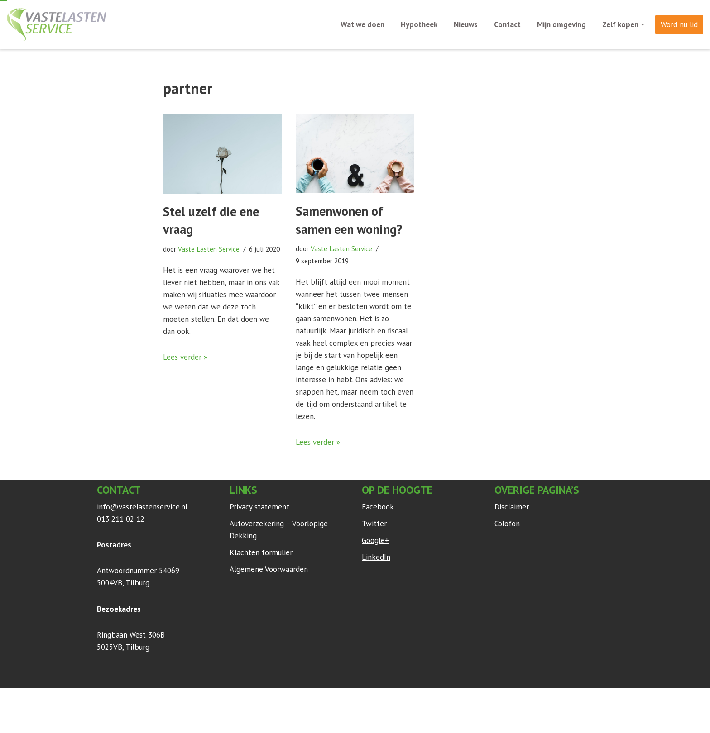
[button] (643, 25)
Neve (105, 701)
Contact (507, 24)
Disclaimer (511, 508)
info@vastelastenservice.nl (142, 508)
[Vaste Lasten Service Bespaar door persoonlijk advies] (56, 24)
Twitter (374, 524)
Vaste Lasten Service (209, 248)
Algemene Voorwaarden (269, 571)
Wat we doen (362, 24)
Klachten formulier (261, 554)
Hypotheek (419, 24)
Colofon (507, 524)
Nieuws (466, 24)
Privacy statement (259, 508)
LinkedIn (376, 558)
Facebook (378, 508)
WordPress (217, 701)
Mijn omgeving (561, 24)
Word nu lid (679, 24)
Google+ (375, 542)
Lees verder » (185, 357)
